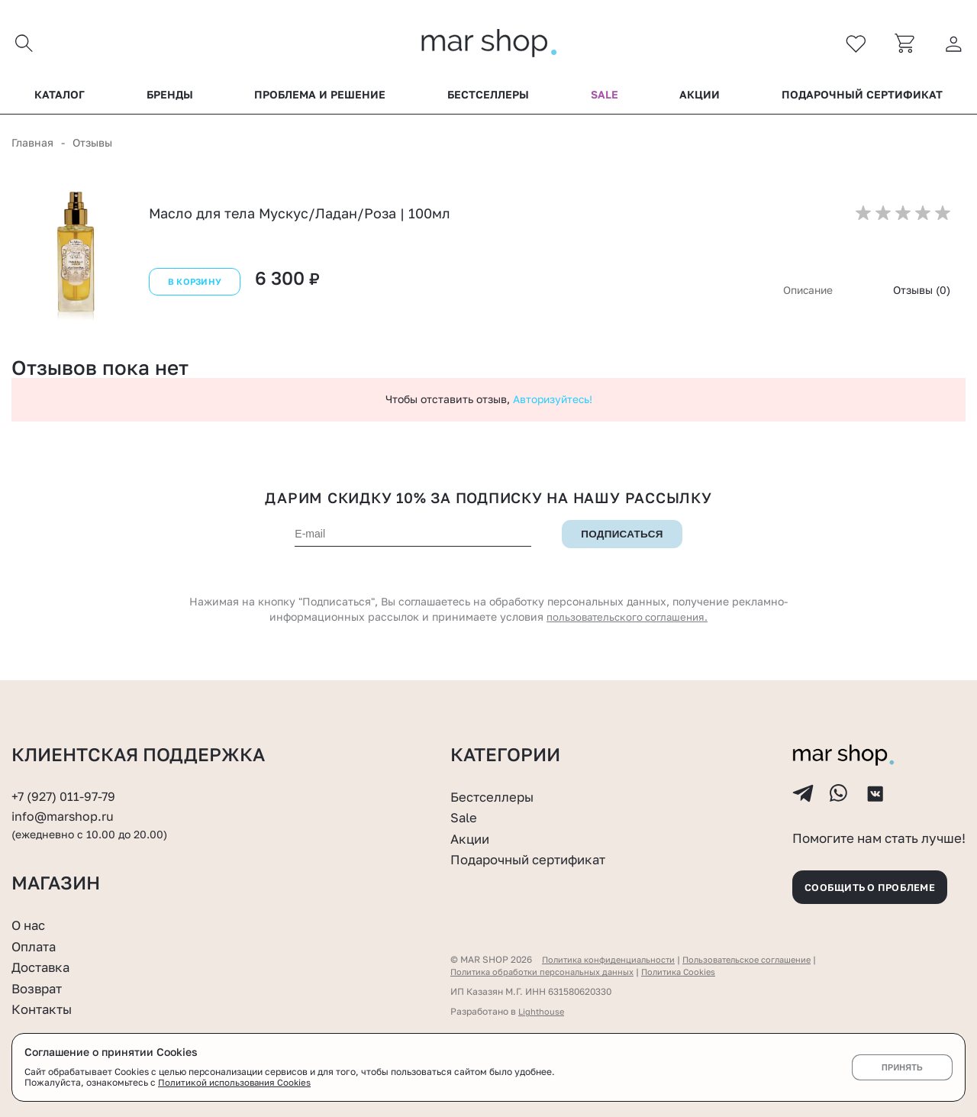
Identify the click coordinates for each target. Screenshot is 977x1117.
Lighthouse (542, 1011)
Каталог (59, 98)
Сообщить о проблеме (878, 884)
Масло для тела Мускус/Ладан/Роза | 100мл (299, 216)
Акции (699, 98)
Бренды (170, 98)
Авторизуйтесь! (552, 402)
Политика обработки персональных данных (548, 971)
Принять (902, 1067)
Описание (806, 293)
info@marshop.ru (65, 807)
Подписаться (622, 538)
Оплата (35, 946)
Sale (604, 98)
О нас (30, 924)
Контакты (44, 1009)
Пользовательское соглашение (762, 959)
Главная (32, 146)
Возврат (38, 988)
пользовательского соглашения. (627, 620)
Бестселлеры (488, 98)
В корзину (193, 287)
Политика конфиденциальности (613, 959)
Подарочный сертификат (862, 98)
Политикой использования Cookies (236, 1083)
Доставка (43, 966)
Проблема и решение (319, 98)
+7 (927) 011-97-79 (65, 787)
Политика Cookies (694, 971)
